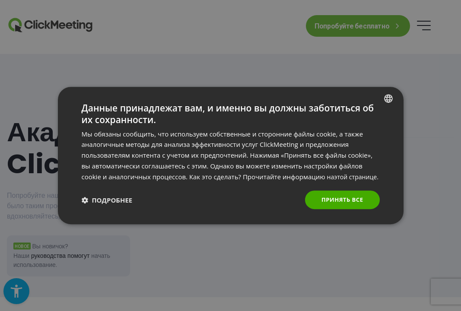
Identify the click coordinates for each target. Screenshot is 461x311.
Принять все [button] (341, 205)
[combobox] (388, 93)
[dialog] (231, 155)
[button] (107, 205)
